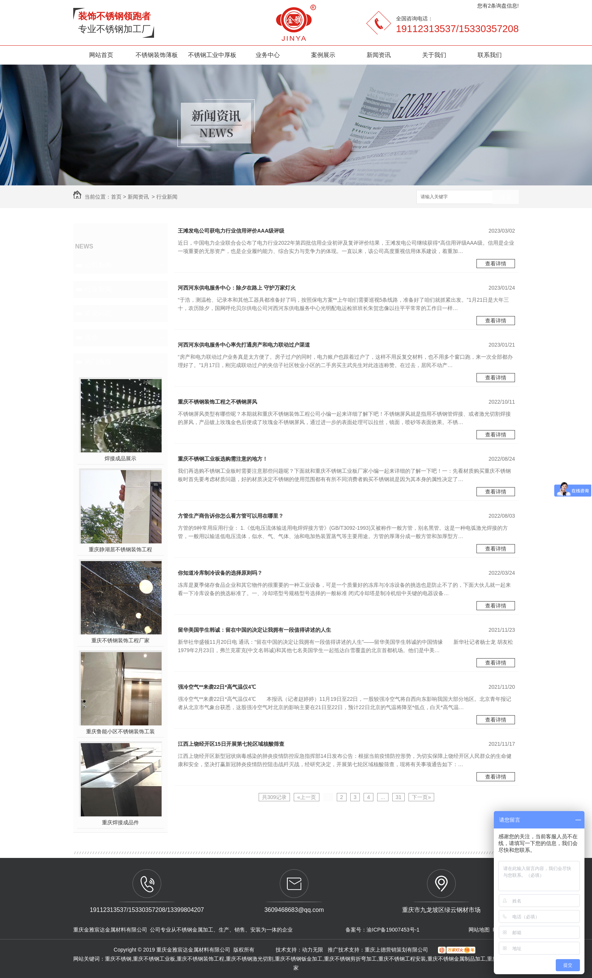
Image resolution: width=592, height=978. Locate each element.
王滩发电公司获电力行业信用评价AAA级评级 (231, 231)
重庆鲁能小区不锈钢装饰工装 (120, 731)
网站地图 (479, 930)
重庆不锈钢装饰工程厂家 (120, 640)
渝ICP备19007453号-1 (393, 930)
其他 (91, 337)
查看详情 (495, 264)
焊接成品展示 (120, 458)
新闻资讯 (379, 55)
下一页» (421, 797)
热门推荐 (98, 362)
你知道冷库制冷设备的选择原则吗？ (220, 573)
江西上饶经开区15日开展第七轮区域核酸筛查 (231, 744)
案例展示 (323, 55)
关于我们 (434, 55)
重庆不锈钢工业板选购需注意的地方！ (223, 459)
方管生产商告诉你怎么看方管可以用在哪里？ (231, 516)
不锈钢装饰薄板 (157, 55)
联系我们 (490, 55)
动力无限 (312, 950)
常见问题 (98, 313)
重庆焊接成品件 (120, 822)
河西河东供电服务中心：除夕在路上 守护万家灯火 (237, 288)
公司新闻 (98, 265)
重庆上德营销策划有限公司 (397, 950)
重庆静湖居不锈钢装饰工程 (120, 549)
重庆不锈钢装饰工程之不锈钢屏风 (217, 402)
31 (399, 797)
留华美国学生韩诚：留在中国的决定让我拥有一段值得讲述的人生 (254, 630)
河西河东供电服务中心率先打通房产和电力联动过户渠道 (244, 345)
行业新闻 (166, 197)
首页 (116, 197)
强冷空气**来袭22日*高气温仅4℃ (217, 687)
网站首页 (101, 55)
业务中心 (268, 55)
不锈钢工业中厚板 (212, 55)
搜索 (505, 197)
